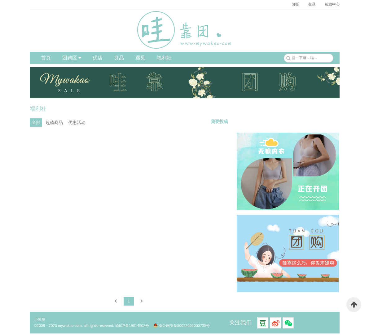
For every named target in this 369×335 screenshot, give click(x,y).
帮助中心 (332, 4)
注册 (296, 4)
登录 (312, 4)
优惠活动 (77, 122)
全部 (36, 122)
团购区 (71, 58)
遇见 (140, 57)
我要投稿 (219, 121)
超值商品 (54, 122)
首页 (46, 57)
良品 (119, 57)
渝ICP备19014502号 (132, 326)
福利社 (164, 57)
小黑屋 (39, 319)
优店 (98, 57)
